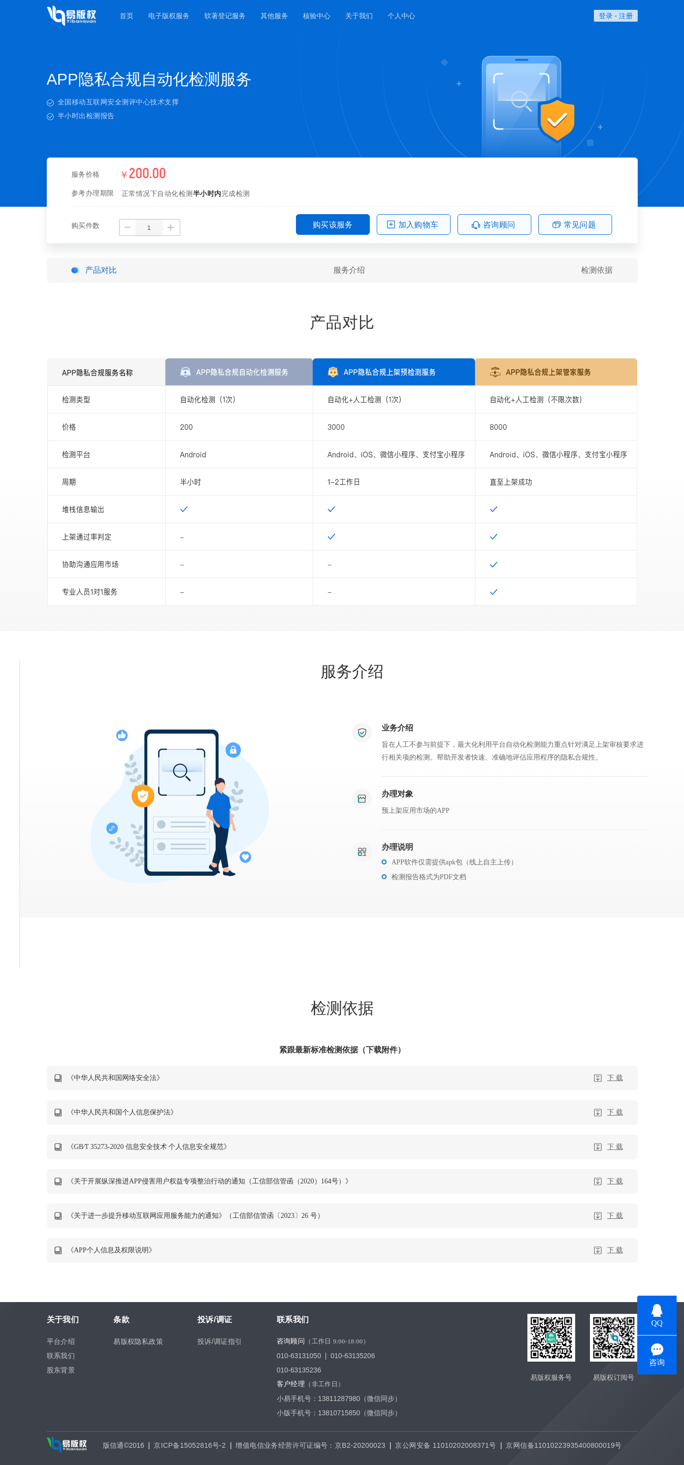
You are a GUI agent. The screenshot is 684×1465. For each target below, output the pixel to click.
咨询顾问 (499, 225)
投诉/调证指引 (219, 1341)
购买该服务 (333, 225)
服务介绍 (349, 270)
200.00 (147, 173)
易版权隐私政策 (138, 1341)
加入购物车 (418, 225)
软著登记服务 (225, 16)
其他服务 (274, 16)
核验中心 (316, 16)
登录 (606, 16)
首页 (126, 16)
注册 (626, 16)
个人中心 (401, 16)
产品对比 (101, 270)
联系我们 (61, 1356)
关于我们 (359, 16)
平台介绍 (61, 1341)
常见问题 (580, 225)
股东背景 (61, 1370)
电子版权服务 (169, 16)
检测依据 (597, 270)
